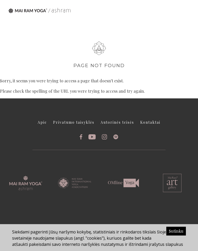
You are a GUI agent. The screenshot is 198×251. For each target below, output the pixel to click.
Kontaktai (150, 122)
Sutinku (176, 231)
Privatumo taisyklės (73, 122)
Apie (42, 122)
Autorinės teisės (117, 122)
